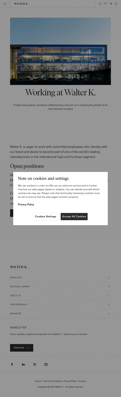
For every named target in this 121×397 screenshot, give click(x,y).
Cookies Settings (45, 216)
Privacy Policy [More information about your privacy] (26, 204)
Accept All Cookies (74, 216)
